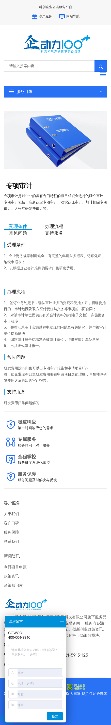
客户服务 (41, 16)
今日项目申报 (15, 567)
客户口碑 (11, 523)
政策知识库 (13, 585)
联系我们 (11, 541)
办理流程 (54, 226)
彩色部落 (100, 694)
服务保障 (11, 532)
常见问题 (18, 233)
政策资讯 (11, 576)
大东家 (75, 694)
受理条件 (18, 226)
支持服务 (54, 233)
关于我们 (11, 514)
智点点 (87, 694)
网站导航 (69, 16)
